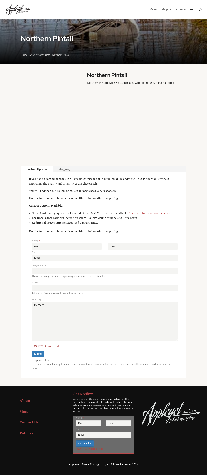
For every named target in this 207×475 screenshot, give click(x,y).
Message (37, 299)
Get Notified (85, 443)
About (153, 9)
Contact (181, 9)
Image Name (39, 265)
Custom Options (36, 169)
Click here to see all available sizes (151, 213)
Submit (38, 353)
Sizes (35, 282)
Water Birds (43, 54)
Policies (26, 433)
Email (36, 252)
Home (24, 54)
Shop (165, 9)
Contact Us (29, 422)
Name (36, 241)
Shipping (64, 169)
